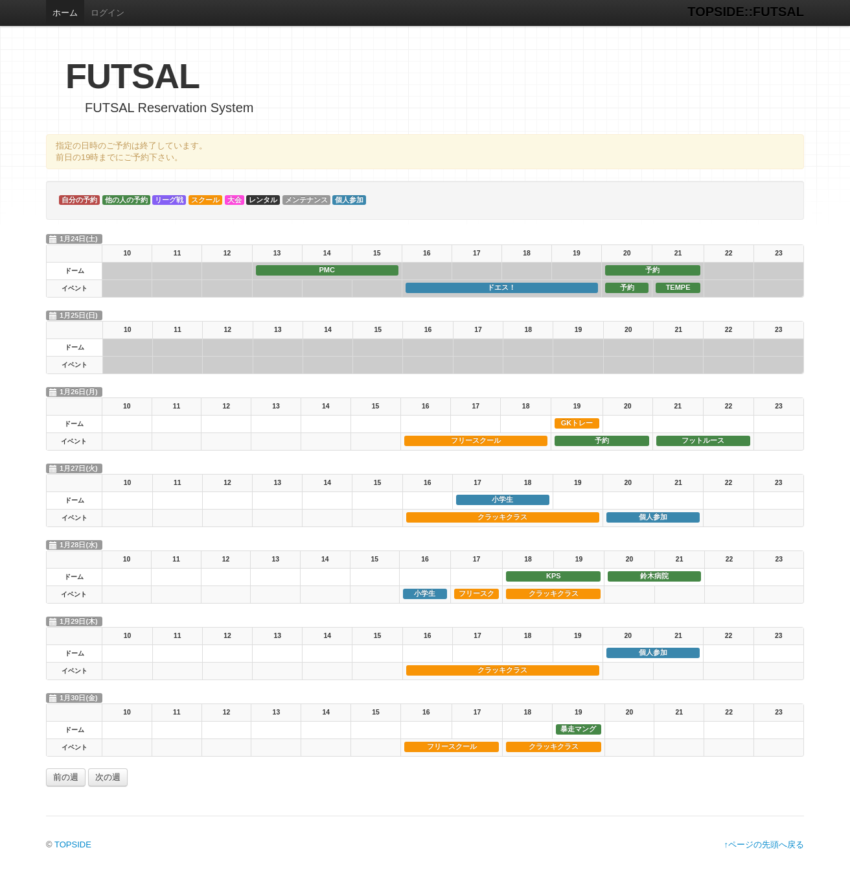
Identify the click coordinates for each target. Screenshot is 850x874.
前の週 (65, 777)
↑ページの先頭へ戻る (764, 844)
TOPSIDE (72, 844)
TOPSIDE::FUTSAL (745, 12)
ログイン (107, 13)
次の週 (108, 777)
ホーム (65, 13)
